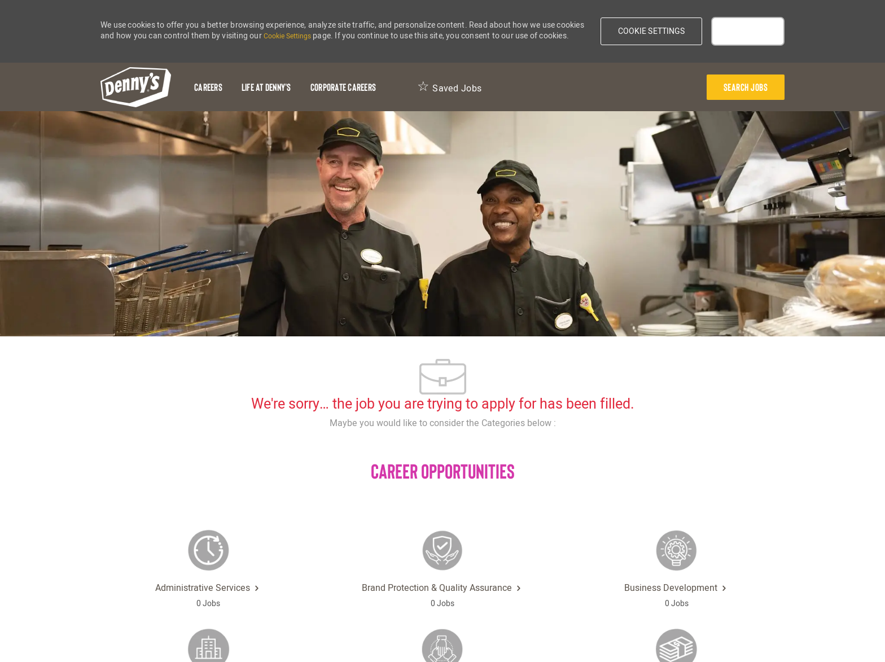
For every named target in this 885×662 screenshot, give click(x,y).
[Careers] (208, 87)
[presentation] (746, 87)
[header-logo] (135, 87)
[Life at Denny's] (266, 87)
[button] (652, 31)
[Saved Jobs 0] (449, 87)
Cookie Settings (287, 36)
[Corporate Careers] (343, 87)
